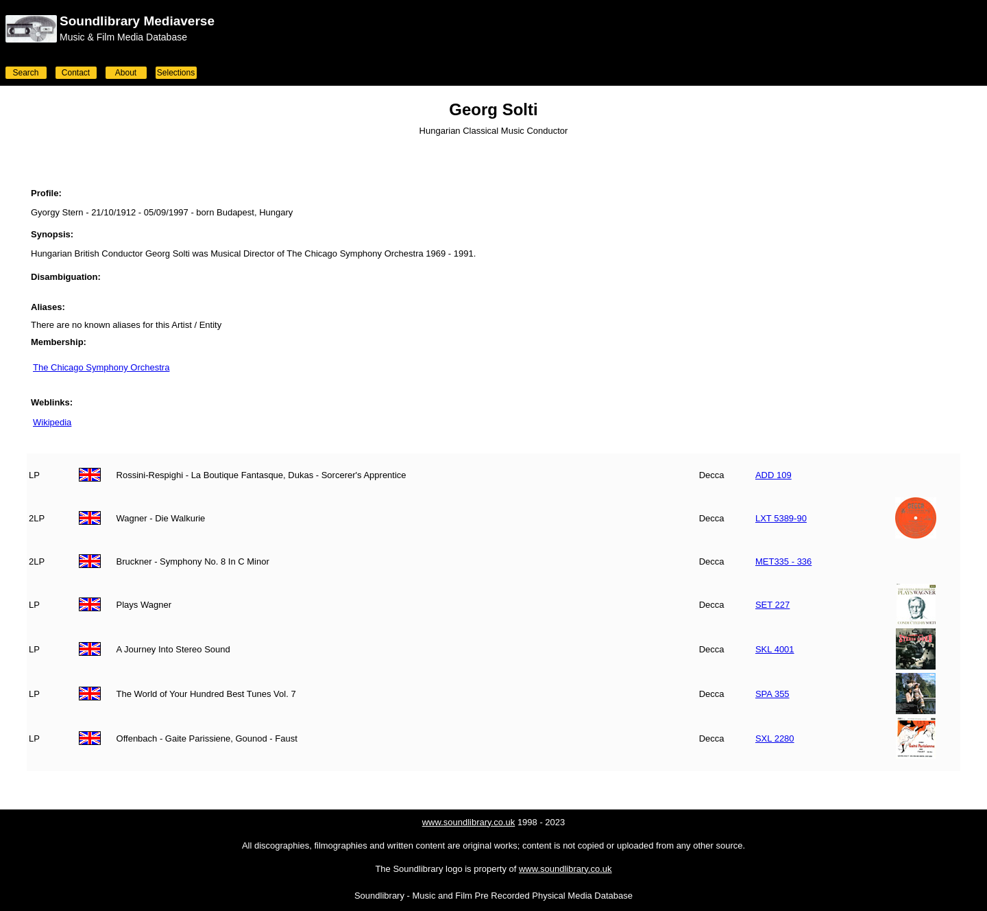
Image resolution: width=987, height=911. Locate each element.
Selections (176, 73)
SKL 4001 (774, 649)
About (125, 73)
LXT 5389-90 (781, 518)
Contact (76, 73)
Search (25, 73)
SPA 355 (772, 694)
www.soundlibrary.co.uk (468, 822)
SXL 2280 (774, 738)
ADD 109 (773, 475)
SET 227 (772, 605)
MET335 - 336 (783, 561)
